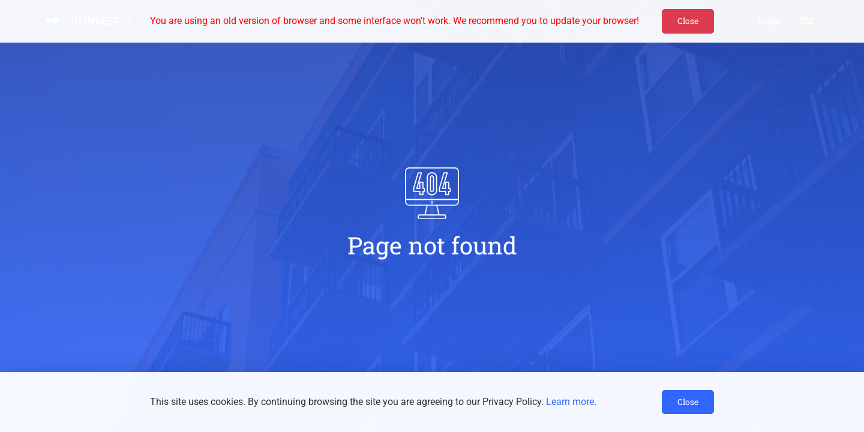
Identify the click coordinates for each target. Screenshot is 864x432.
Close (687, 20)
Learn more (570, 401)
